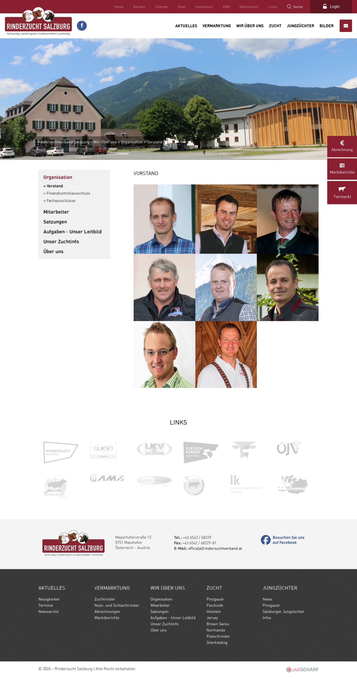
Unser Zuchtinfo (61, 241)
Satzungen (55, 222)
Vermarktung (217, 25)
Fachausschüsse (61, 200)
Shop (181, 7)
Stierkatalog (217, 642)
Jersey (212, 617)
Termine (45, 605)
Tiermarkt (342, 192)
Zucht (275, 25)
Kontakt (139, 7)
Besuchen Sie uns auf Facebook (288, 540)
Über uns (53, 251)
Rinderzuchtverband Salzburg (63, 142)
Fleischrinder (218, 636)
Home (118, 7)
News (267, 599)
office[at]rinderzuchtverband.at (215, 548)
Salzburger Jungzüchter (283, 611)
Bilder (326, 25)
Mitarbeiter (56, 212)
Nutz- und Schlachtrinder (116, 605)
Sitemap (161, 7)
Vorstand (154, 142)
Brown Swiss (218, 624)
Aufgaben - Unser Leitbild (72, 231)
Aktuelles (186, 25)
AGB (226, 7)
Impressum (204, 7)
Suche (298, 7)
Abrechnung (342, 146)
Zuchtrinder (104, 599)
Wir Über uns (250, 25)
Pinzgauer (215, 599)
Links (272, 7)
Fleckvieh (215, 605)
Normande (216, 630)
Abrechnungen (107, 611)
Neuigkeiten (49, 599)
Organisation (132, 142)
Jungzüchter (300, 25)
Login (335, 6)
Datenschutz (249, 7)
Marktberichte (342, 169)
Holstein (214, 611)
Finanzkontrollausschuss (68, 193)
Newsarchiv (48, 611)
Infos (267, 617)
